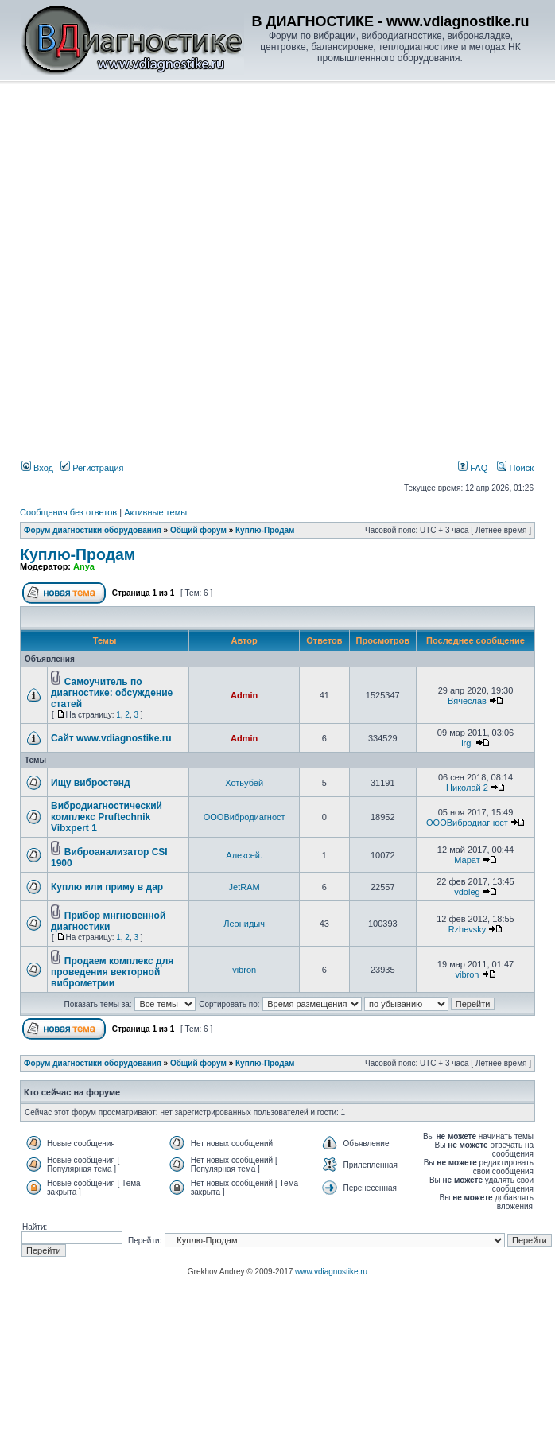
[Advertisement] (149, 237)
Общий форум (198, 530)
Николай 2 (467, 787)
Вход (37, 468)
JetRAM (244, 887)
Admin (244, 695)
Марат (466, 860)
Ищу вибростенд (90, 782)
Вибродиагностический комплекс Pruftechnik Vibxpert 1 (106, 817)
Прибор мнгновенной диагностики (108, 921)
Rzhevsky (467, 929)
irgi (467, 743)
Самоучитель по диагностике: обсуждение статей (112, 693)
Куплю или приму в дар (107, 887)
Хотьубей (244, 783)
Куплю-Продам (265, 530)
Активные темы (155, 512)
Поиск (515, 468)
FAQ (472, 468)
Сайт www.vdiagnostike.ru (111, 738)
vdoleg (466, 892)
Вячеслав (467, 701)
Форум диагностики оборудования (92, 530)
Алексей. (244, 855)
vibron (244, 969)
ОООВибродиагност (244, 817)
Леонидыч (244, 923)
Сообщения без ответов (68, 512)
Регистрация (91, 468)
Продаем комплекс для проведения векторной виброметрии (112, 972)
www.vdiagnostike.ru (331, 1271)
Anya (84, 566)
